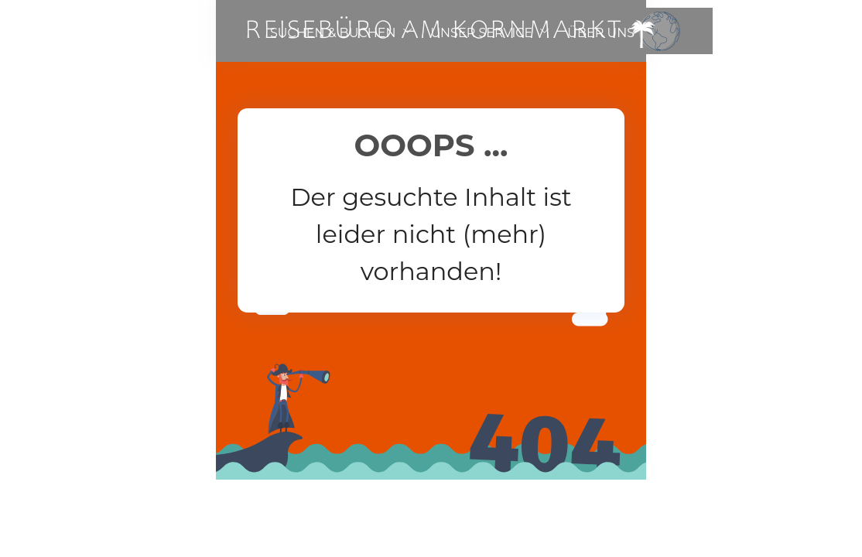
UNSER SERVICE (481, 33)
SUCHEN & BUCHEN (332, 33)
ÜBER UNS (601, 33)
